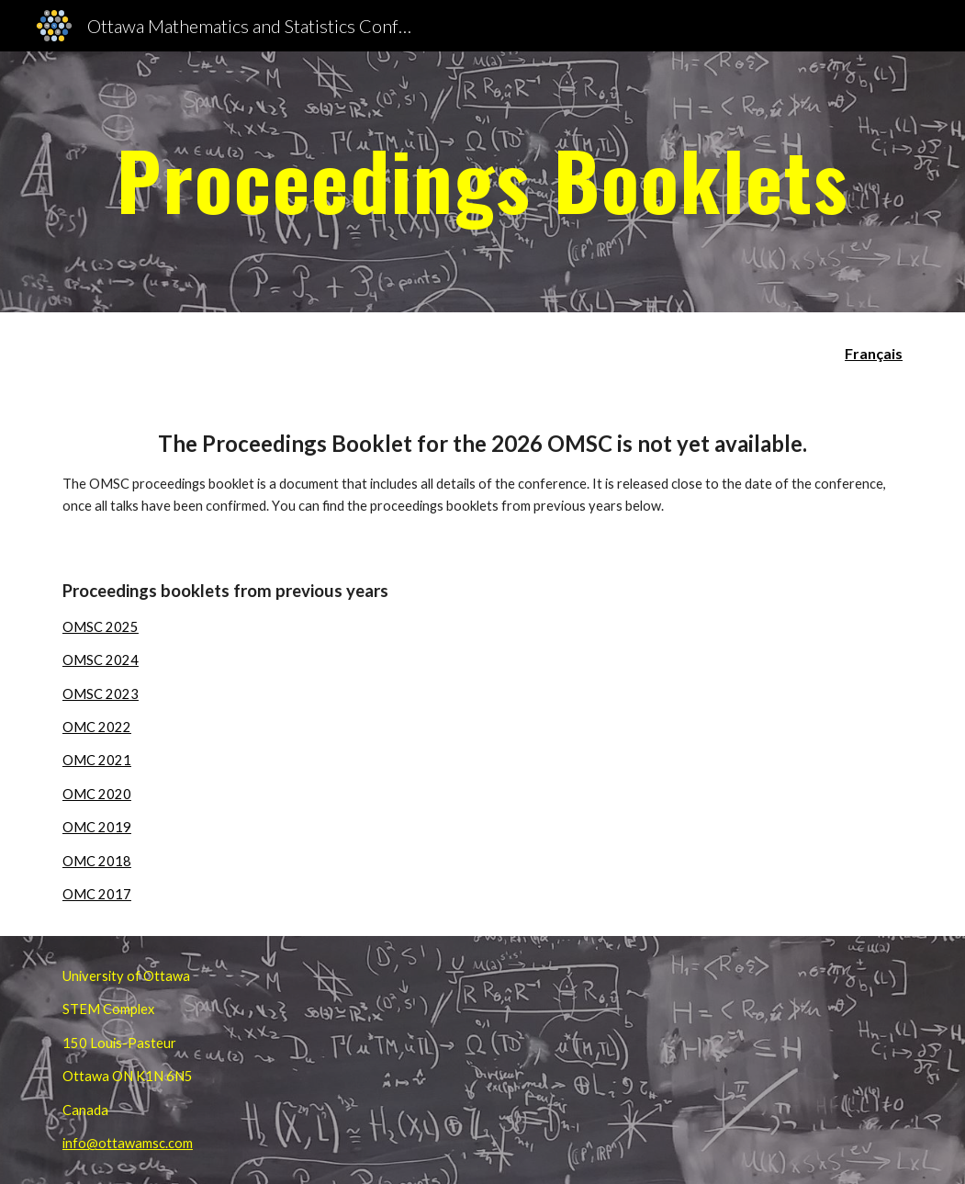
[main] (482, 181)
